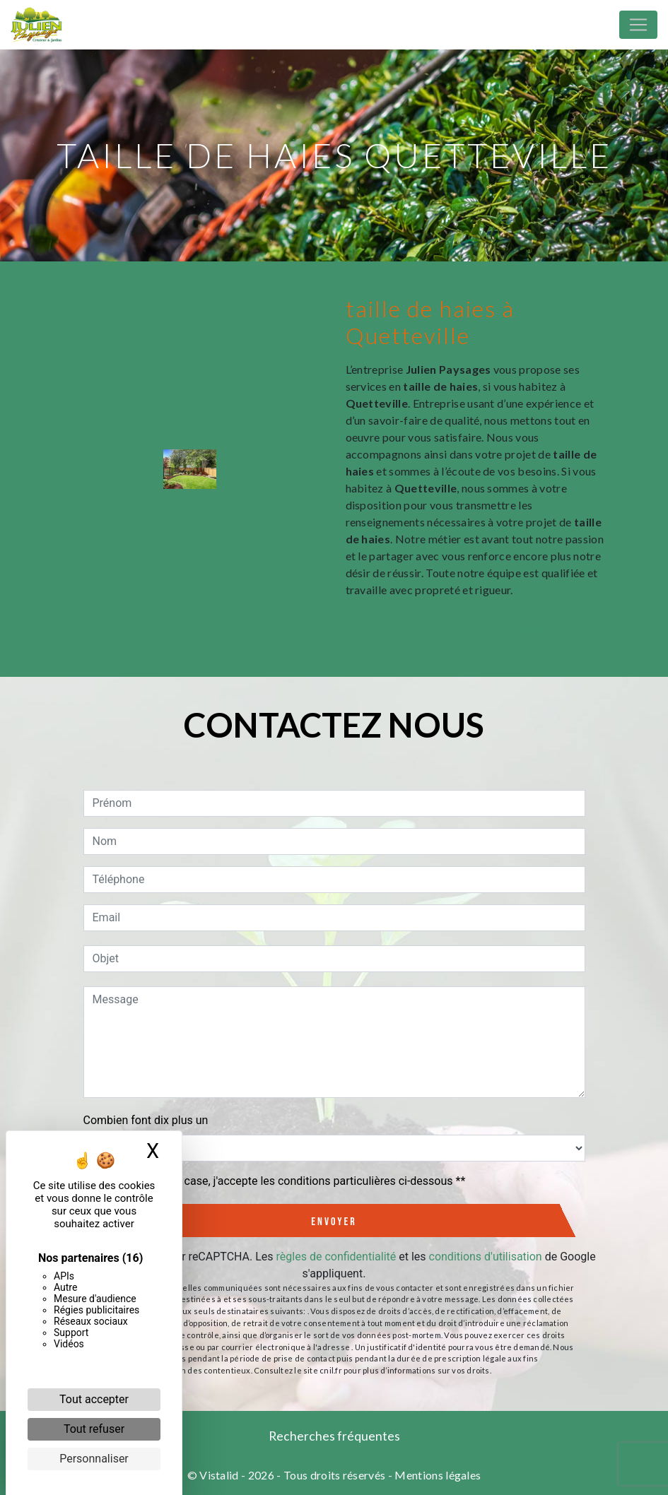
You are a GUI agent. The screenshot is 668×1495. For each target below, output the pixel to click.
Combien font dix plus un (146, 1120)
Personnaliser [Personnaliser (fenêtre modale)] (94, 1458)
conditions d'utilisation (485, 1256)
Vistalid (219, 1475)
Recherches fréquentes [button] (334, 1436)
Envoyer (333, 1222)
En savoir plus (529, 628)
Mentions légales (436, 1475)
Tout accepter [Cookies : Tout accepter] (94, 1399)
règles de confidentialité (336, 1256)
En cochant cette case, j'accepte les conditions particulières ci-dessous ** (282, 1181)
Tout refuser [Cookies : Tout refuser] (94, 1429)
